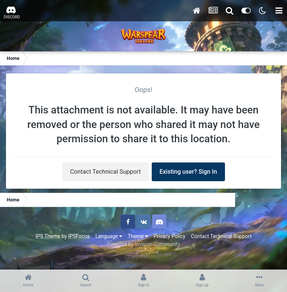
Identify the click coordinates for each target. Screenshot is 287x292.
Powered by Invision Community (143, 244)
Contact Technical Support (105, 171)
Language (108, 236)
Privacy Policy (169, 236)
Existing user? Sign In (188, 171)
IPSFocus (79, 236)
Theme (138, 236)
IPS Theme (48, 236)
